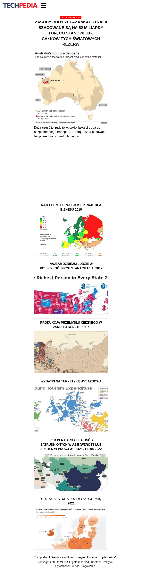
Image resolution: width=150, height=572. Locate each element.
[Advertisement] (71, 168)
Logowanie (88, 566)
